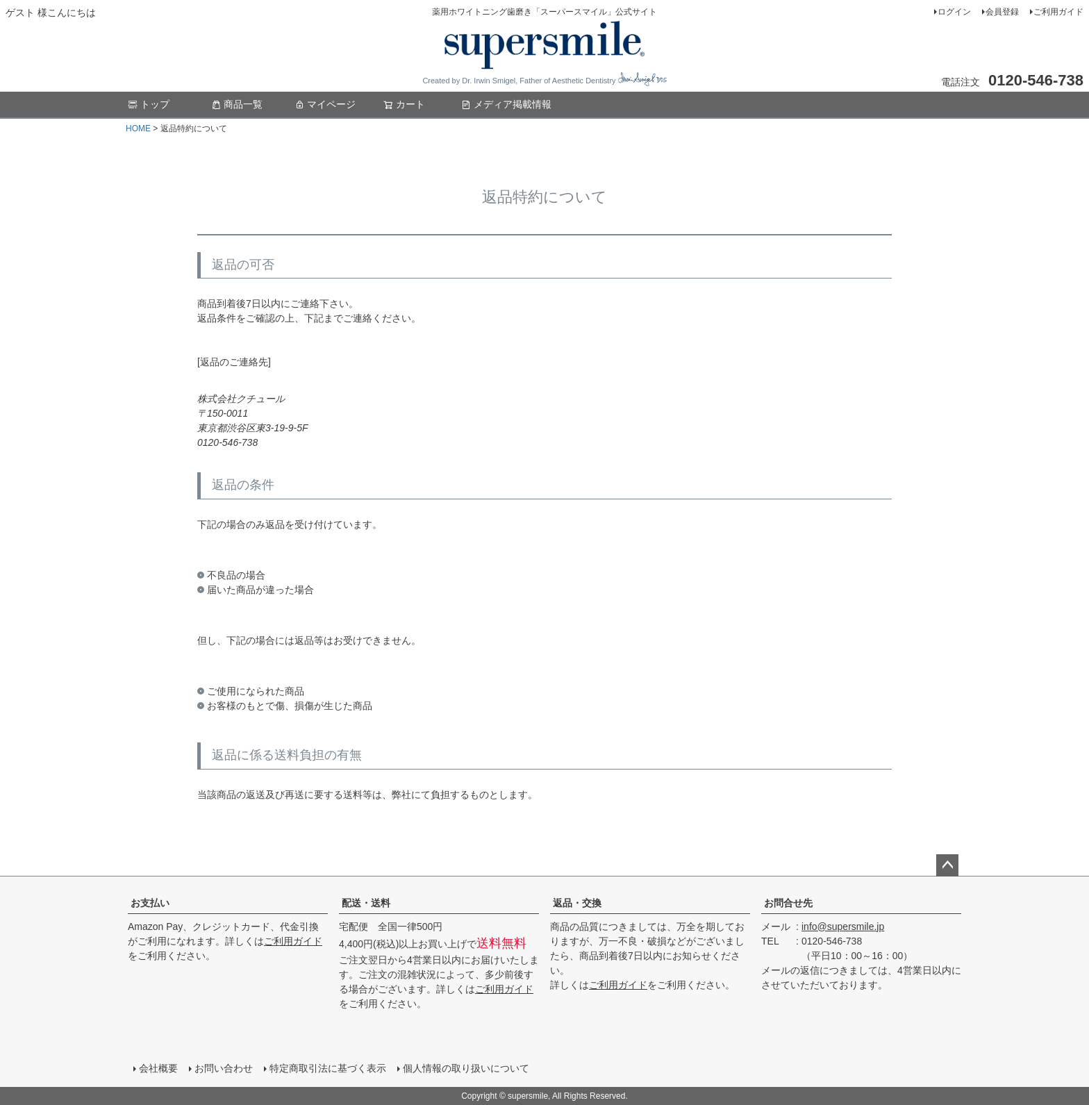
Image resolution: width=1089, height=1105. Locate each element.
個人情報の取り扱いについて (466, 1068)
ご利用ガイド (1058, 12)
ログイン (954, 12)
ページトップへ (947, 865)
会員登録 (1002, 12)
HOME (138, 128)
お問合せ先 (788, 902)
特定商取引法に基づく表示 (327, 1068)
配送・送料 (366, 902)
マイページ (325, 104)
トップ (148, 104)
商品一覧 (237, 104)
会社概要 (158, 1068)
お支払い (150, 902)
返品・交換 (577, 902)
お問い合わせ (223, 1068)
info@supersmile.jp (842, 926)
